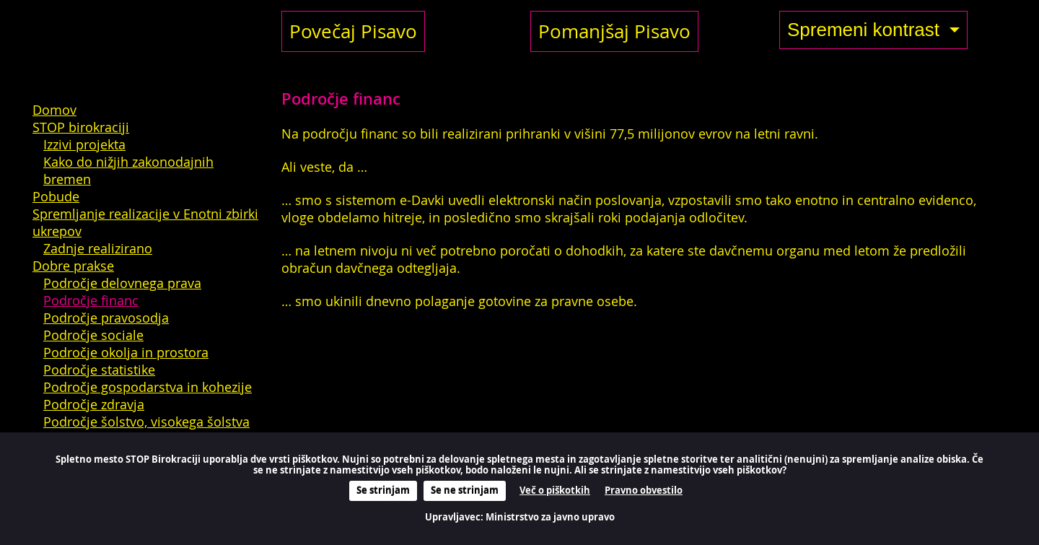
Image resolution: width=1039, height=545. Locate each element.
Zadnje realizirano (97, 248)
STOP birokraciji (80, 127)
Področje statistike (99, 369)
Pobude (55, 196)
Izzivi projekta (84, 144)
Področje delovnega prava (122, 283)
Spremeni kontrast (865, 29)
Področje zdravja (93, 404)
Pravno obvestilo (644, 490)
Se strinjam (383, 490)
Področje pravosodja (106, 317)
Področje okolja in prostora (126, 352)
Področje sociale (93, 335)
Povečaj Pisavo (353, 31)
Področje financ (91, 300)
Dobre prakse (73, 265)
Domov (54, 109)
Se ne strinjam (465, 490)
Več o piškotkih (555, 490)
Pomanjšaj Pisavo (614, 31)
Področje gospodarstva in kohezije (147, 387)
